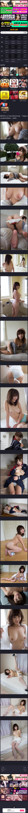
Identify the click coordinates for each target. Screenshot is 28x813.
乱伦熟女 (19, 47)
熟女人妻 (7, 43)
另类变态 (25, 47)
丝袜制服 (13, 43)
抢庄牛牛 (25, 38)
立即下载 (22, 810)
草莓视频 (19, 59)
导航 (2, 60)
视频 (2, 42)
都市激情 (7, 54)
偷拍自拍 (13, 45)
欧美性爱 (25, 45)
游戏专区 (25, 36)
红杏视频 (7, 61)
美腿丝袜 (7, 52)
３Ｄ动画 (25, 41)
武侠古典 (25, 54)
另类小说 (13, 56)
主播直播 (19, 43)
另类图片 (25, 52)
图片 (2, 51)
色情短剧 (13, 61)
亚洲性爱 (7, 45)
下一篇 (24, 769)
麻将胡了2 (7, 38)
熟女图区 (19, 52)
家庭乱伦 (13, 54)
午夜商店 (13, 59)
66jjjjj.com (14, 30)
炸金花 (13, 38)
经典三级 (13, 47)
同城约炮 (7, 59)
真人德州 (13, 36)
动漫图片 (25, 50)
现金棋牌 (19, 38)
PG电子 (7, 36)
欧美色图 (19, 50)
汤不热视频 (25, 59)
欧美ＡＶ (19, 41)
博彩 (2, 37)
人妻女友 (19, 54)
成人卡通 (19, 45)
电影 (2, 46)
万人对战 (19, 36)
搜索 (25, 32)
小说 (2, 55)
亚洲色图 (13, 50)
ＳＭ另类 (25, 43)
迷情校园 (7, 56)
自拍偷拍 (13, 41)
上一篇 (4, 769)
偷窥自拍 (7, 50)
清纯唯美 (13, 52)
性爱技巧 (25, 56)
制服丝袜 (7, 47)
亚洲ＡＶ (7, 41)
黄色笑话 (19, 56)
